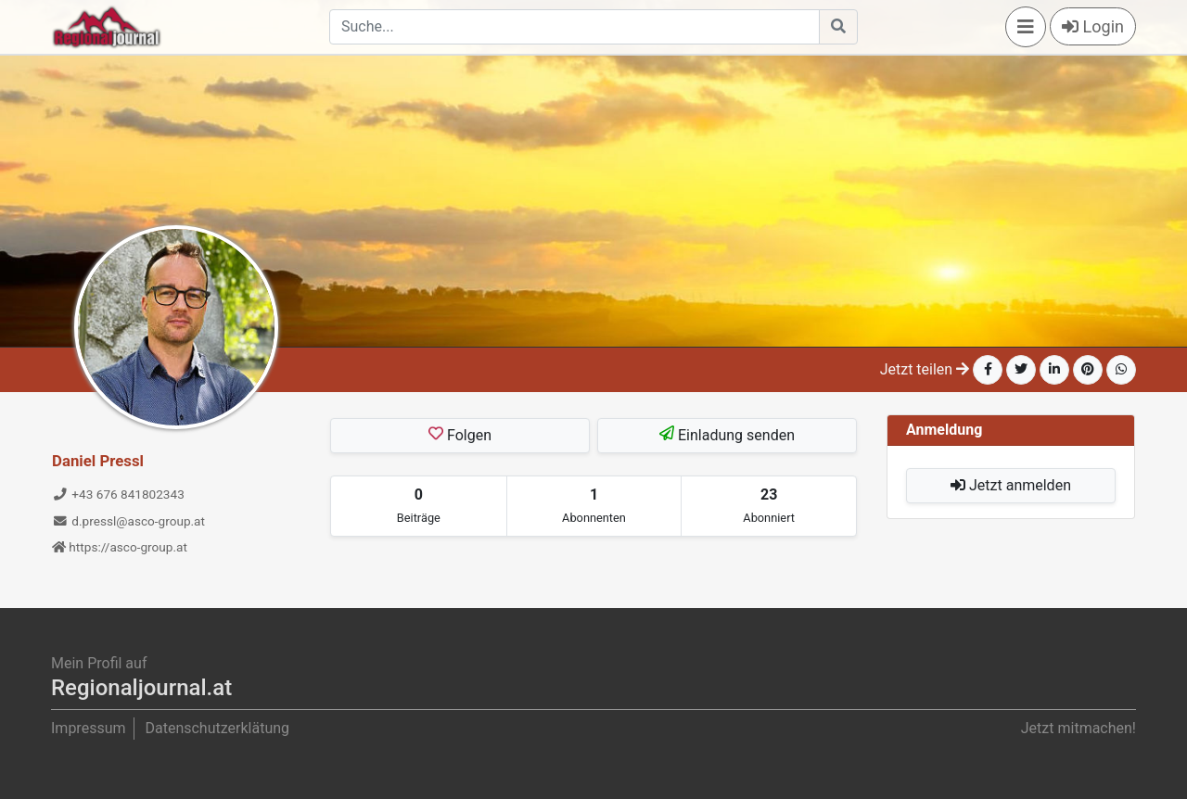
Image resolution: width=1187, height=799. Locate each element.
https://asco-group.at (119, 546)
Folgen (459, 434)
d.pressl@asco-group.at (128, 521)
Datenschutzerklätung (217, 728)
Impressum (88, 728)
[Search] (574, 26)
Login (1093, 26)
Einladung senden (727, 434)
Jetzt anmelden (1011, 485)
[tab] (418, 506)
